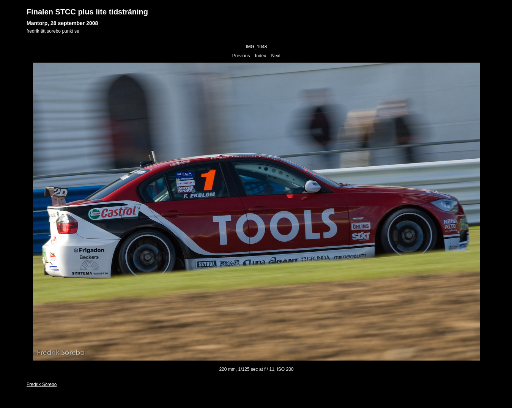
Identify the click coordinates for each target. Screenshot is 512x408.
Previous (241, 55)
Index (260, 55)
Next (276, 55)
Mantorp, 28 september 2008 (62, 23)
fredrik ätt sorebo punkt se (53, 31)
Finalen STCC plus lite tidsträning (87, 12)
